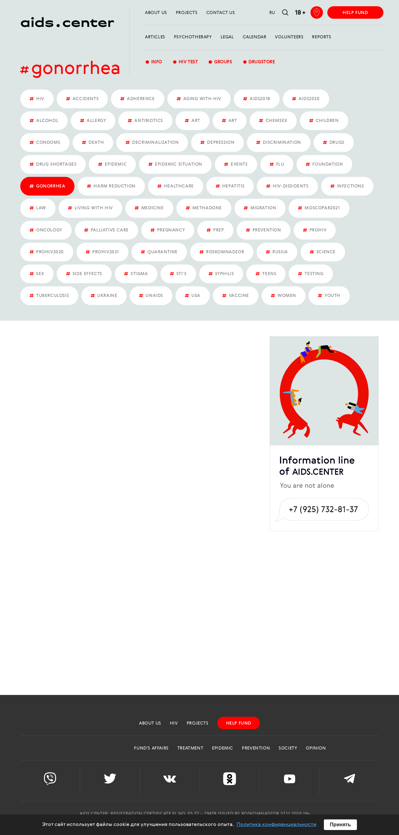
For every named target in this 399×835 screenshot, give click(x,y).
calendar (255, 37)
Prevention (256, 748)
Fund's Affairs (151, 748)
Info (153, 62)
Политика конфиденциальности (276, 824)
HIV (174, 723)
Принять (340, 824)
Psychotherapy (193, 37)
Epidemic (222, 748)
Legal (227, 37)
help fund (355, 13)
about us (156, 13)
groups (220, 62)
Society (288, 748)
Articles (155, 37)
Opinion (316, 748)
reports (321, 37)
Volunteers (289, 37)
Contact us (220, 13)
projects (187, 13)
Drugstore (259, 62)
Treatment (190, 748)
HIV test (185, 62)
